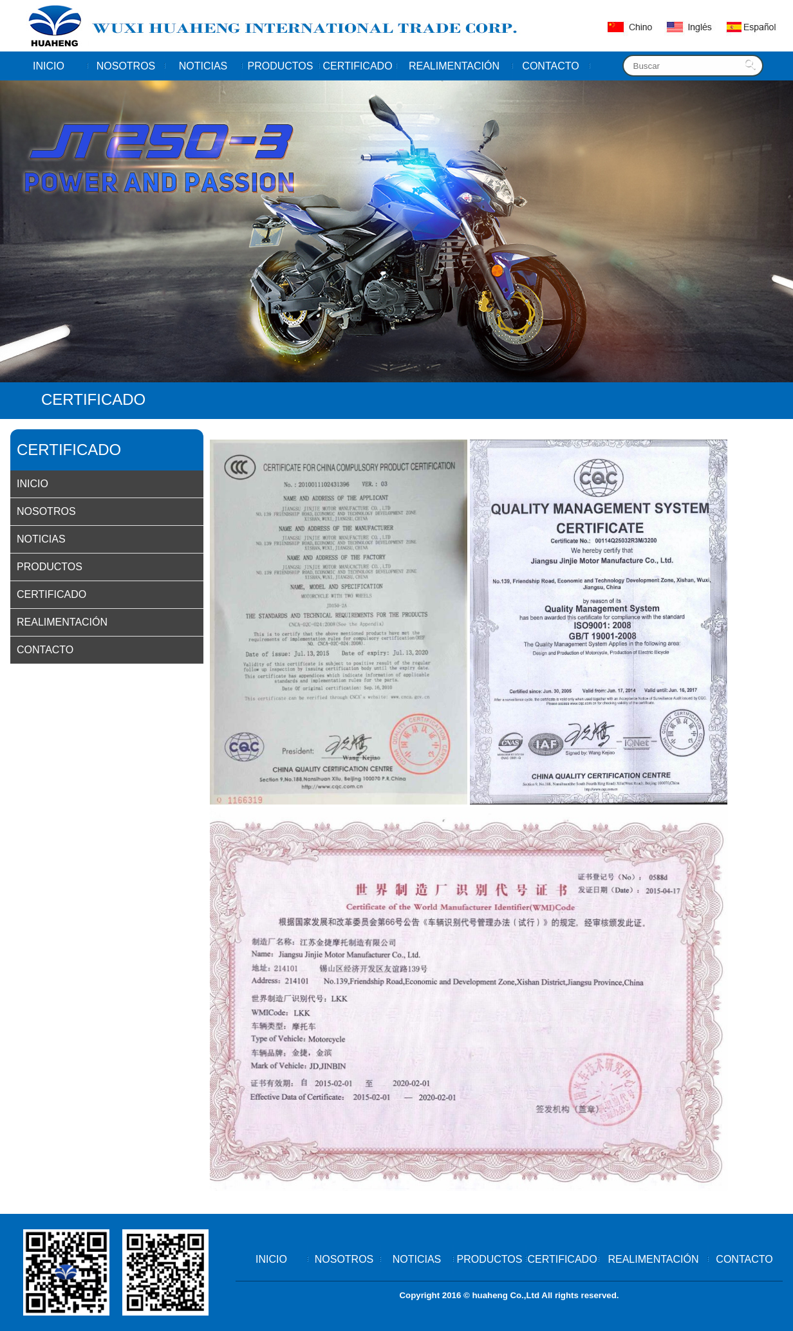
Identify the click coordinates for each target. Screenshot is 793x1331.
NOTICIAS (203, 65)
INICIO (48, 65)
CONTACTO (550, 65)
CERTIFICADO (357, 65)
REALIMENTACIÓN (454, 65)
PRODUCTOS (280, 65)
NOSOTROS (126, 65)
